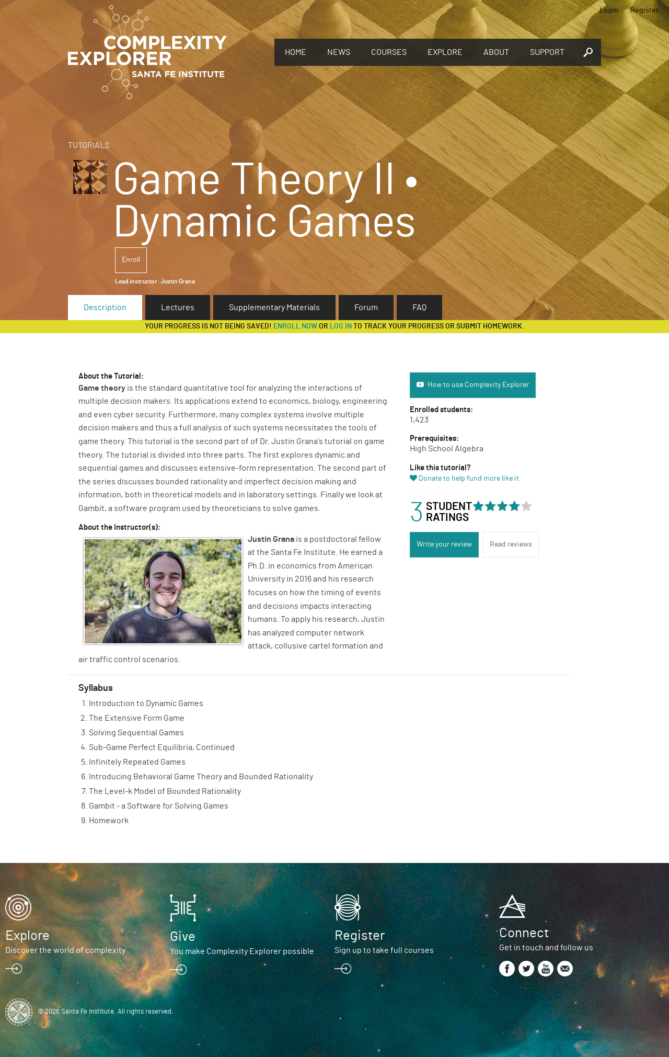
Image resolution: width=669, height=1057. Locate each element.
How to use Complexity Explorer (478, 385)
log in (341, 326)
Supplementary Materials (274, 307)
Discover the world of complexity (65, 950)
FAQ (419, 307)
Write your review (444, 544)
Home (295, 52)
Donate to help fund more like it (469, 478)
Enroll (131, 260)
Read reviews (511, 544)
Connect (524, 933)
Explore (445, 52)
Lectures (177, 307)
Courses (389, 52)
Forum (366, 307)
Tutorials (88, 145)
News (338, 52)
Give (182, 937)
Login (608, 10)
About (496, 52)
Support (547, 52)
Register (644, 10)
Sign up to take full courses (384, 950)
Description (105, 307)
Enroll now (295, 326)
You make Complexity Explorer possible (242, 951)
